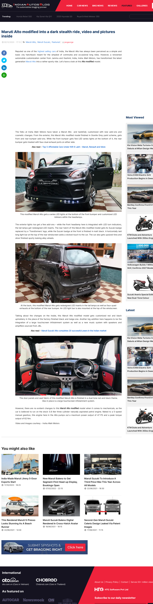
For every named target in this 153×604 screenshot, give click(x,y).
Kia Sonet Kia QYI (44, 16)
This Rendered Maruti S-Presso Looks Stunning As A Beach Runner (18, 523)
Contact (124, 582)
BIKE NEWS (97, 5)
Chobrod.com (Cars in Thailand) (51, 584)
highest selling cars (47, 51)
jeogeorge (67, 42)
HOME (69, 5)
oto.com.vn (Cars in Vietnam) (15, 584)
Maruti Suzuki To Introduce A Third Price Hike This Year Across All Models (102, 482)
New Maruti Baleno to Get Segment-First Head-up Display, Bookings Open (60, 482)
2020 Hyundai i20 (64, 16)
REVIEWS (112, 5)
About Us (99, 582)
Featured (56, 42)
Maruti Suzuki (43, 42)
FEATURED (127, 5)
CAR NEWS (82, 5)
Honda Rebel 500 (24, 16)
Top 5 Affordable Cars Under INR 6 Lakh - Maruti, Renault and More (73, 147)
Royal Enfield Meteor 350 (88, 16)
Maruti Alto (31, 42)
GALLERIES (142, 5)
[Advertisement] (139, 70)
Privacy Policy (112, 582)
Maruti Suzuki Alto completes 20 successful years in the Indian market (73, 330)
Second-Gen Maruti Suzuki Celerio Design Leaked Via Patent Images (102, 523)
